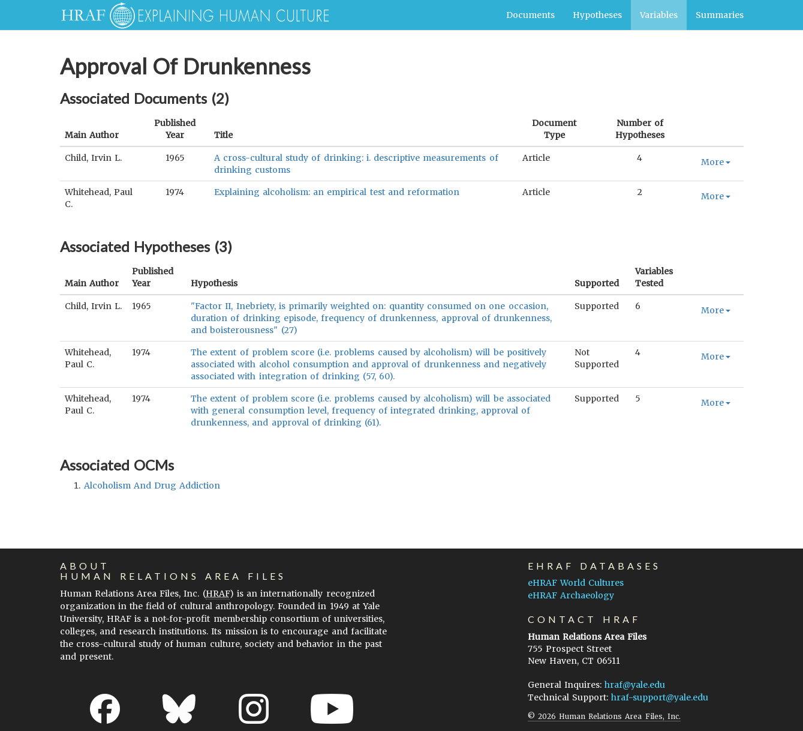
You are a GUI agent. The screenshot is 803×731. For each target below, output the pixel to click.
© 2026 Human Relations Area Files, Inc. (604, 716)
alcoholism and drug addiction (152, 485)
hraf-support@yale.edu (659, 697)
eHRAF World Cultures (576, 582)
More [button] (715, 162)
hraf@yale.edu (634, 684)
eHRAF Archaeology (571, 595)
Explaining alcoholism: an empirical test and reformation (336, 192)
